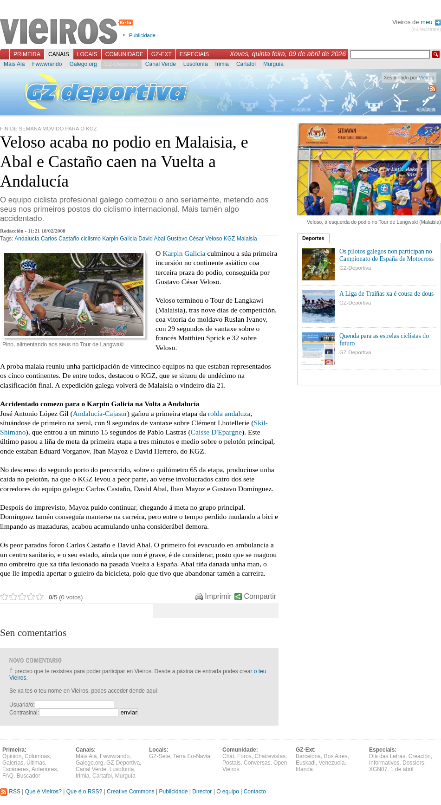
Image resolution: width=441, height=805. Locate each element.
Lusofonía (195, 64)
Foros (244, 756)
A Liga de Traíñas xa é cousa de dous (386, 293)
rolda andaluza (229, 413)
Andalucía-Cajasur (100, 413)
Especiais (194, 54)
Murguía (273, 64)
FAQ (7, 776)
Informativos (384, 763)
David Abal (151, 238)
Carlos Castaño (60, 238)
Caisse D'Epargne (216, 432)
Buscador (28, 776)
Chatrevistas (269, 756)
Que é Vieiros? (43, 791)
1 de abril (401, 769)
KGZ (229, 238)
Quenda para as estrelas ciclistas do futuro (384, 339)
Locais (87, 54)
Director (202, 791)
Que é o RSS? (84, 791)
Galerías (12, 763)
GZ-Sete (159, 756)
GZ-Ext (161, 54)
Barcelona (308, 756)
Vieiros (68, 32)
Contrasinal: (24, 712)
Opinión (11, 756)
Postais (231, 763)
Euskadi (306, 763)
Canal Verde (160, 64)
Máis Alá (14, 64)
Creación (420, 756)
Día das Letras (387, 756)
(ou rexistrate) (426, 29)
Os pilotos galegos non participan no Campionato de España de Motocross (386, 255)
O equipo (227, 791)
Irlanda (304, 769)
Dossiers (413, 763)
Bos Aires (336, 756)
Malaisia (247, 238)
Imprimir (218, 596)
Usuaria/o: (22, 704)
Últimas (35, 763)
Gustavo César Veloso (194, 238)
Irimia (222, 64)
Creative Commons (131, 791)
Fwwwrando (47, 64)
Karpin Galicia (183, 253)
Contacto (255, 791)
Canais (58, 54)
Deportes (313, 238)
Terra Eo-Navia (191, 756)
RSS (10, 791)
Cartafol (246, 64)
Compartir (260, 596)
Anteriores (44, 769)
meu (431, 22)
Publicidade (142, 35)
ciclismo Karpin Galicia (109, 238)
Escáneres (15, 769)
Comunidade (124, 54)
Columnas (37, 756)
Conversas (257, 763)
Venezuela (331, 763)
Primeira (26, 54)
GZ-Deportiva (121, 64)
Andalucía (26, 238)
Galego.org (83, 64)
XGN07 (378, 769)
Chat (228, 756)
